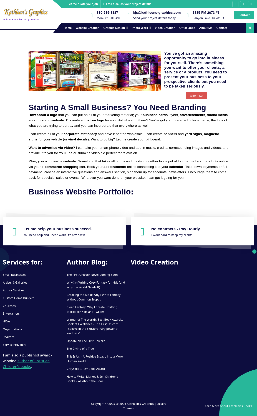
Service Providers (14, 345)
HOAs (7, 321)
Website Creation (87, 27)
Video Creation (165, 27)
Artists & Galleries (15, 282)
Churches (9, 306)
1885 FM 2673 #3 (206, 12)
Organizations (12, 329)
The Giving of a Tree (80, 349)
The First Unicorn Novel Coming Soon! (93, 275)
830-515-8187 (107, 12)
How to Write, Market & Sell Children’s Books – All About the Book (92, 379)
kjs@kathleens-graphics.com (157, 12)
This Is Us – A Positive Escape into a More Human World (95, 359)
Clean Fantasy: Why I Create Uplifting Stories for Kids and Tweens (92, 309)
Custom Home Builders (18, 298)
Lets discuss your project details (128, 4)
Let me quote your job (82, 4)
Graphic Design (114, 27)
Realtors (8, 337)
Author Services (13, 290)
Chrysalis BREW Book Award (86, 369)
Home (68, 27)
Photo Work (140, 27)
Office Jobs (187, 27)
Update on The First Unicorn (86, 341)
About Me (205, 27)
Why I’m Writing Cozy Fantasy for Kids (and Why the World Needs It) (96, 285)
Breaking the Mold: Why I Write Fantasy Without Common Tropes (94, 297)
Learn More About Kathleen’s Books (227, 406)
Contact (244, 15)
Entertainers (11, 313)
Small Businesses (14, 275)
